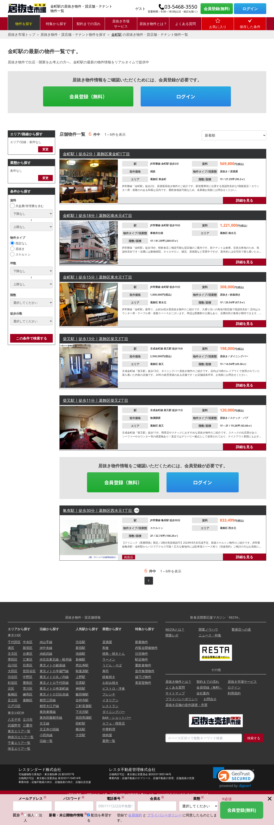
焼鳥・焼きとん (113, 653)
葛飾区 (154, 179)
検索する (253, 738)
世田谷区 (29, 671)
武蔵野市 (14, 725)
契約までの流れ (88, 23)
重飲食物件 (143, 665)
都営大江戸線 (49, 706)
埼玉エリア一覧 (19, 748)
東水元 (162, 302)
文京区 (12, 653)
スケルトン (23, 254)
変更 (45, 149)
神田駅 (80, 688)
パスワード (73, 798)
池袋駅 (80, 653)
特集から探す (56, 23)
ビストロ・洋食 (113, 688)
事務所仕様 (156, 233)
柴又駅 (168, 348)
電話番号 (115, 798)
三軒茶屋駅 (84, 706)
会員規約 (135, 815)
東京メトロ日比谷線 (54, 694)
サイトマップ (175, 693)
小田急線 (46, 735)
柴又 (161, 364)
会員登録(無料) (217, 8)
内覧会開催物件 (146, 648)
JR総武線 (46, 653)
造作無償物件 (144, 671)
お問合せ (210, 699)
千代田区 (14, 642)
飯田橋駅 (82, 694)
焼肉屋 (107, 735)
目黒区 (28, 665)
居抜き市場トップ (21, 34)
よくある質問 (185, 23)
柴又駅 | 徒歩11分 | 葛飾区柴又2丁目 (95, 400)
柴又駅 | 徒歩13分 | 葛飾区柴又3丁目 (95, 338)
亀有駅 (165, 520)
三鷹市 (28, 725)
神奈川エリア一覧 (21, 737)
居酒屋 (234, 171)
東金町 (162, 179)
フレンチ (108, 694)
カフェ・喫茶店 (113, 723)
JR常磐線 (155, 163)
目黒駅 (80, 682)
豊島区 (28, 682)
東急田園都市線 (51, 717)
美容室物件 (143, 682)
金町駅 (116, 34)
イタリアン (110, 700)
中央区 (28, 642)
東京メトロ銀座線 (52, 665)
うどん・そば (112, 665)
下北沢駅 (82, 712)
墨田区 (12, 659)
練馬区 (28, 694)
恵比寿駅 (82, 665)
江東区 (28, 659)
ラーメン (108, 659)
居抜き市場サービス (120, 24)
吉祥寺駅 (82, 700)
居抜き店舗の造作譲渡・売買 (186, 705)
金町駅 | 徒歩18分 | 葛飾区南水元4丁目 (97, 215)
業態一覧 (108, 741)
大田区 (12, 671)
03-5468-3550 (180, 6)
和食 (105, 648)
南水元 (232, 233)
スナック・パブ (239, 418)
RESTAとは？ (174, 629)
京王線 (44, 723)
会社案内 (202, 693)
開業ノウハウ (208, 629)
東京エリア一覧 (19, 731)
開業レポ (171, 635)
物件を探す (24, 23)
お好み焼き (110, 682)
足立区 (12, 700)
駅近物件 (141, 659)
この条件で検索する (31, 338)
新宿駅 (80, 648)
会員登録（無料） (88, 96)
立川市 (28, 719)
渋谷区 (12, 677)
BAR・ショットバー (116, 717)
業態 (198, 798)
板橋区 (12, 694)
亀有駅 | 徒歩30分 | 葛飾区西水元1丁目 (98, 510)
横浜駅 (80, 729)
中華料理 (108, 729)
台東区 (28, 653)
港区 (11, 648)
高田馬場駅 (84, 717)
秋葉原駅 (82, 671)
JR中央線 (46, 648)
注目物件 (141, 653)
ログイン (250, 8)
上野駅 (80, 677)
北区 (11, 688)
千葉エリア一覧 (19, 743)
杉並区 (12, 682)
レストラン (110, 706)
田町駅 (80, 723)
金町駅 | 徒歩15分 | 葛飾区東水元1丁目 (97, 277)
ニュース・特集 (210, 635)
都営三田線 (48, 700)
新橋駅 (80, 659)
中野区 (28, 677)
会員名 (157, 798)
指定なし (22, 243)
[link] (233, 777)
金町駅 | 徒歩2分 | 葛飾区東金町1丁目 (96, 153)
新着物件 (141, 642)
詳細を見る (244, 200)
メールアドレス (33, 798)
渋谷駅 (80, 642)
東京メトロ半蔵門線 (54, 671)
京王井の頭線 (49, 729)
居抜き (20, 249)
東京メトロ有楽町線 (54, 688)
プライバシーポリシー (181, 699)
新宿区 (28, 648)
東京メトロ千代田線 (54, 682)
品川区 (12, 665)
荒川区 (28, 688)
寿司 (105, 671)
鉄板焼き (235, 294)
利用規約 (234, 693)
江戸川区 (14, 706)
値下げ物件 (143, 677)
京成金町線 (157, 348)
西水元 (232, 528)
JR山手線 (46, 642)
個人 (30, 815)
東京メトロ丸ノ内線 (54, 677)
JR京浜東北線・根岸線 (56, 659)
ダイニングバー (239, 356)
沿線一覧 (46, 741)
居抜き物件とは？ (153, 23)
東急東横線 (48, 712)
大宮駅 (80, 735)
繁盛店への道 (241, 629)
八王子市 (14, 719)
